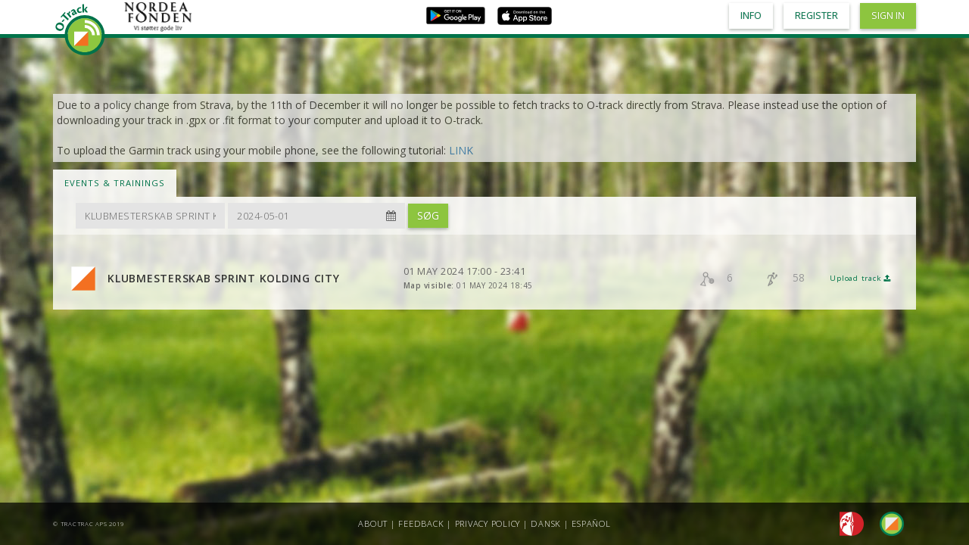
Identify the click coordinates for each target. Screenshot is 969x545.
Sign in (888, 15)
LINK (461, 150)
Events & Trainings (114, 182)
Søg (428, 215)
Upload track (860, 278)
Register (816, 15)
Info (751, 15)
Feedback (421, 523)
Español (591, 523)
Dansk (546, 523)
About (373, 523)
